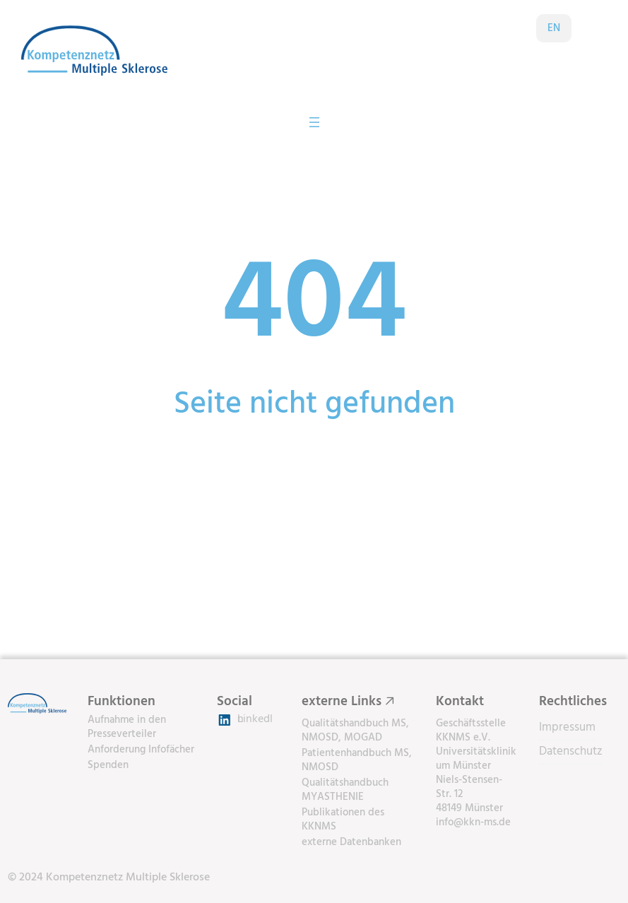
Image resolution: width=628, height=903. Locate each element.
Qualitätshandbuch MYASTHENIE (345, 789)
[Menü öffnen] (314, 122)
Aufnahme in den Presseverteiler (127, 727)
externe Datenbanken (351, 842)
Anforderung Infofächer (141, 749)
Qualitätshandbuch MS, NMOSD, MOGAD (355, 730)
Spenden (108, 765)
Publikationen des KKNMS (343, 819)
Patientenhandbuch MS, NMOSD (357, 760)
